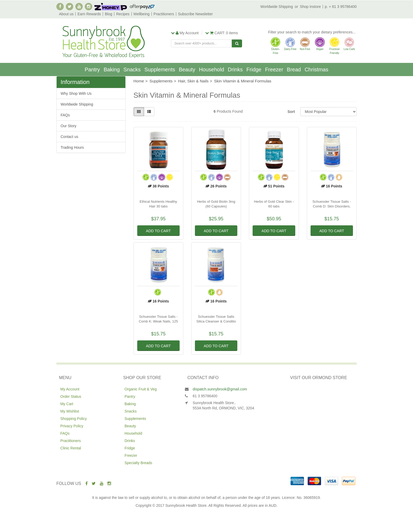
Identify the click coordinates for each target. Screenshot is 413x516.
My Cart (66, 404)
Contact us (69, 137)
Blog (108, 14)
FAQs (65, 115)
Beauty (187, 69)
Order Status (70, 396)
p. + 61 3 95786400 (341, 6)
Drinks (235, 69)
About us (66, 14)
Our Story (68, 126)
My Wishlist (69, 411)
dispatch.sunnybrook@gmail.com (220, 389)
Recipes (123, 14)
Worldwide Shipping (276, 6)
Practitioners (164, 14)
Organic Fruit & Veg (141, 389)
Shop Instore (310, 6)
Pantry (92, 69)
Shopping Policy (73, 418)
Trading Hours (72, 147)
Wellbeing (142, 14)
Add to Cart (158, 231)
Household (211, 69)
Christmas (316, 69)
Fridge (253, 69)
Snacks (132, 69)
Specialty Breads (138, 463)
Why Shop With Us (76, 93)
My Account (69, 389)
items (221, 33)
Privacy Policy (71, 426)
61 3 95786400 (205, 396)
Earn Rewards (89, 14)
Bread (294, 69)
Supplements (159, 69)
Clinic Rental (70, 448)
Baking (112, 69)
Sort (291, 112)
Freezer (274, 69)
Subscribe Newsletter (195, 14)
